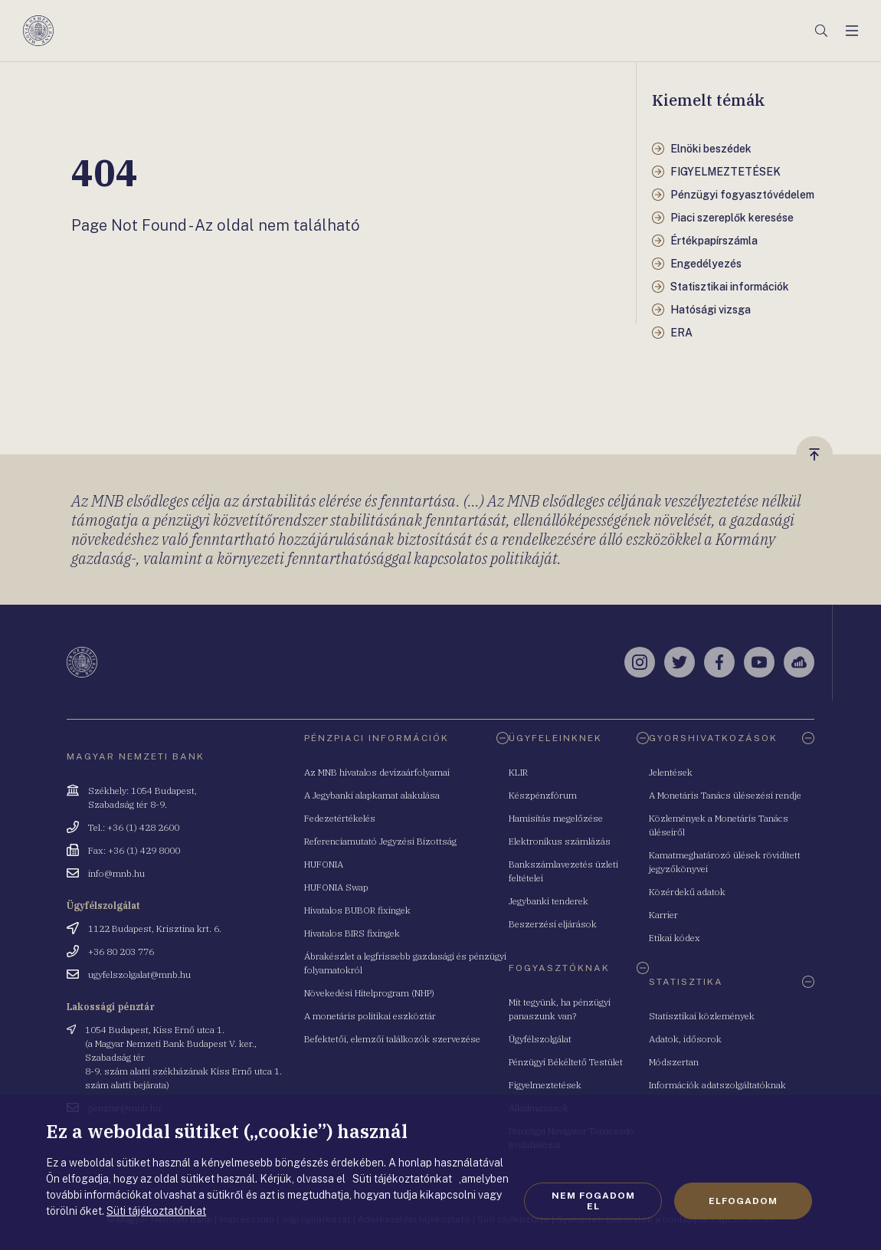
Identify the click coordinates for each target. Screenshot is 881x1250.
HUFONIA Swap (336, 887)
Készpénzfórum (543, 795)
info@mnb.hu (116, 873)
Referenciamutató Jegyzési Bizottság (380, 841)
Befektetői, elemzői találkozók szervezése (392, 1039)
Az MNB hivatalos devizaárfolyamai (377, 772)
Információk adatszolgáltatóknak (717, 1085)
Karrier (663, 914)
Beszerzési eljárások (553, 924)
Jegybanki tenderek (548, 901)
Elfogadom (743, 1201)
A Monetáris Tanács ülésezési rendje (725, 795)
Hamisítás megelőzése (556, 818)
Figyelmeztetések (545, 1085)
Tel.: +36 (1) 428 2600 (133, 827)
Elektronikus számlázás (560, 841)
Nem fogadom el (593, 1201)
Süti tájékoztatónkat (156, 1211)
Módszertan (674, 1062)
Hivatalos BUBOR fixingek (357, 910)
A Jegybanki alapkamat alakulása (372, 795)
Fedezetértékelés (339, 818)
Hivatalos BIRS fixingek (352, 933)
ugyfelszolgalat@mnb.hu (139, 974)
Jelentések (671, 772)
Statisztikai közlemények (702, 1016)
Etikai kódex (674, 937)
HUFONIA (323, 864)
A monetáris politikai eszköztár (370, 1016)
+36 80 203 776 (121, 951)
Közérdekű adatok (687, 891)
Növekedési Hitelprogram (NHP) (369, 993)
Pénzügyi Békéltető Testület (566, 1062)
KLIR (518, 772)
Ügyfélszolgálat (540, 1039)
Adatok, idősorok (685, 1039)
